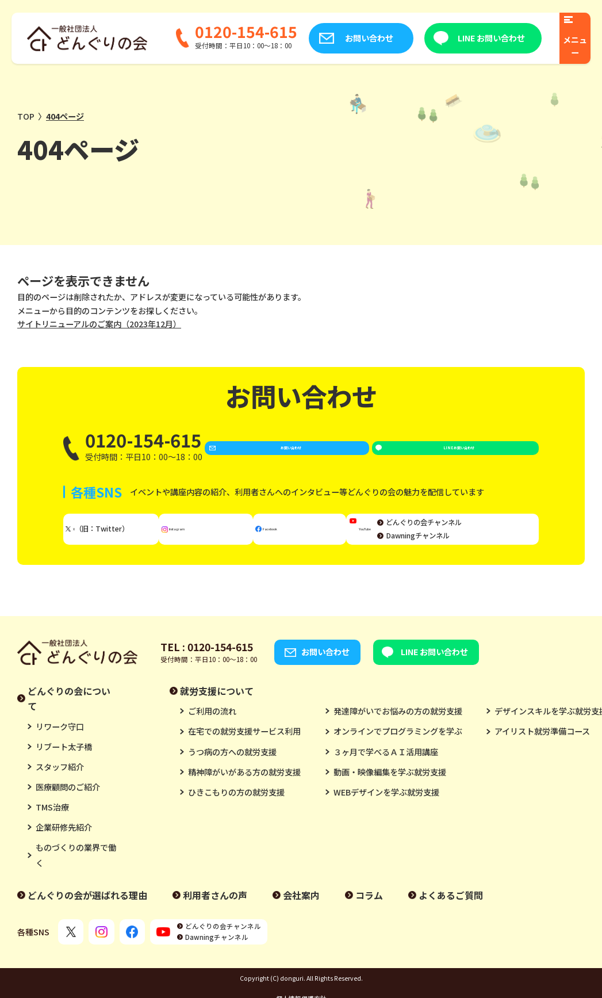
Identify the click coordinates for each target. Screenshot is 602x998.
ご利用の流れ (212, 723)
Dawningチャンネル (477, 543)
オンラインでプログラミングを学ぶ (397, 743)
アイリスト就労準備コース (542, 743)
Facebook (305, 537)
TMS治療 (52, 819)
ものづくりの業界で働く (76, 867)
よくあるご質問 (451, 907)
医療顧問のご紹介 (68, 799)
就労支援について (217, 703)
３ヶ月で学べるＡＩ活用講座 (385, 763)
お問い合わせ (350, 38)
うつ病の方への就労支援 (232, 763)
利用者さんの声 (215, 907)
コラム (369, 907)
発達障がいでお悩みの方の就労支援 (397, 723)
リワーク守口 (60, 738)
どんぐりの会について (69, 710)
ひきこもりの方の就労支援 (236, 803)
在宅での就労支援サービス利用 (244, 743)
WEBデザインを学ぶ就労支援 (386, 803)
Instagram (214, 537)
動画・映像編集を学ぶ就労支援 (389, 783)
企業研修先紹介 (64, 839)
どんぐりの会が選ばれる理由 (87, 907)
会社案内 (301, 907)
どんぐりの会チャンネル (484, 530)
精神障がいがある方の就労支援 (244, 783)
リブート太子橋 (64, 758)
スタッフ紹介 (60, 778)
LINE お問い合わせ (472, 38)
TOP (25, 116)
